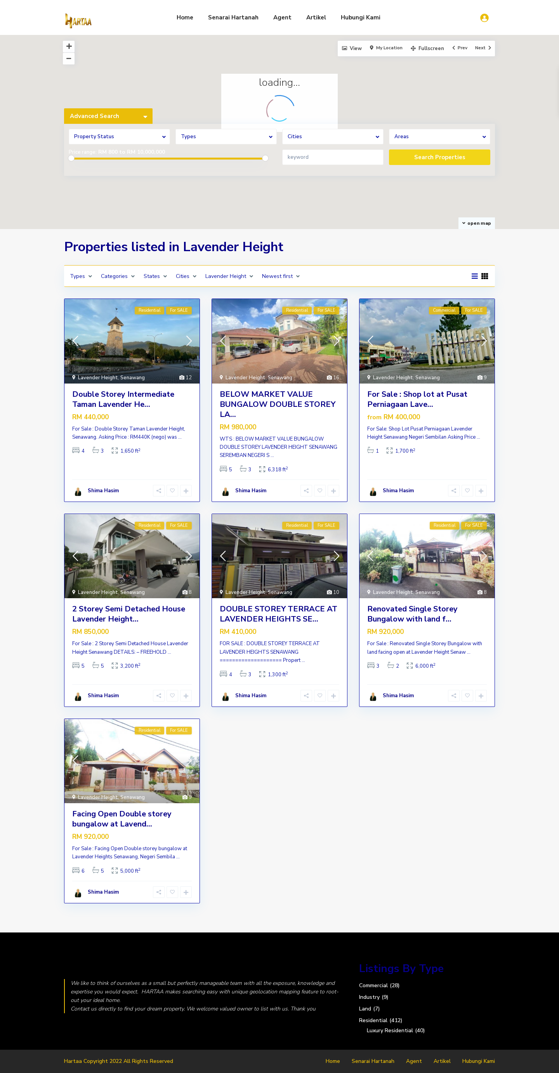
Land (365, 1008)
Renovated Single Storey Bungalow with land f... (412, 614)
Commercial (373, 985)
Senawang (132, 377)
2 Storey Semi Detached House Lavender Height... (128, 614)
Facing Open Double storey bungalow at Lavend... (122, 819)
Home (185, 17)
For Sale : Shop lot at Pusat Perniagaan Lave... (417, 399)
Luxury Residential (390, 1030)
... (180, 437)
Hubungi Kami (360, 17)
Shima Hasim (103, 490)
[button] (229, 183)
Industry (369, 997)
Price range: (83, 152)
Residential (373, 1020)
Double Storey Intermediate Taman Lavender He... (123, 399)
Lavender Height (98, 377)
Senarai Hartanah (233, 17)
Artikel (316, 17)
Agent (282, 17)
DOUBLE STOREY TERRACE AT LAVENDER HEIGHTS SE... (278, 614)
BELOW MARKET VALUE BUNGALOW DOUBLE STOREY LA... (277, 404)
